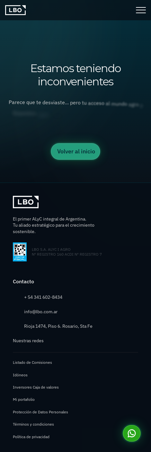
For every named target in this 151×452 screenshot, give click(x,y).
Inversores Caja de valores (36, 387)
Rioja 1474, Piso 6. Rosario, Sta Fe (58, 326)
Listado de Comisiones (32, 362)
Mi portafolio (24, 399)
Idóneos (20, 374)
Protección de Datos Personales (40, 412)
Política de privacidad (31, 436)
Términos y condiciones (33, 424)
